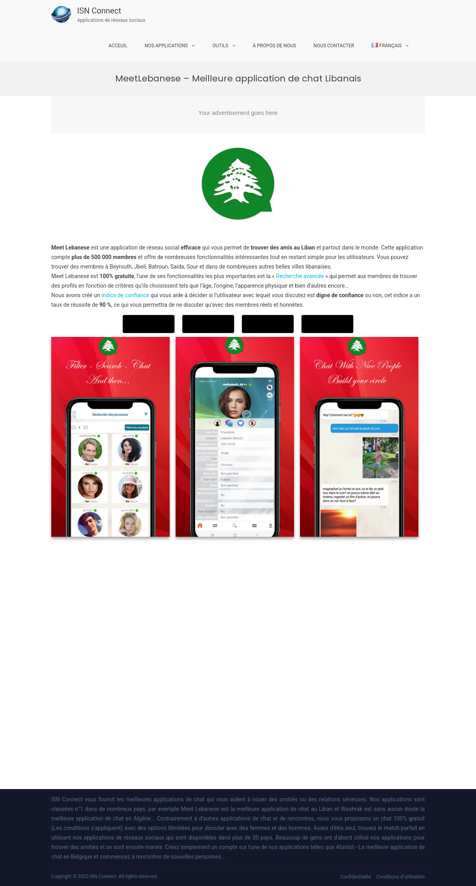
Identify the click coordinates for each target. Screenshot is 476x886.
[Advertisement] (238, 115)
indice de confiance (125, 295)
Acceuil (118, 45)
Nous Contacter (333, 45)
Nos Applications (166, 45)
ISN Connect (99, 10)
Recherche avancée (300, 276)
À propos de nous (274, 45)
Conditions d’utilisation (400, 877)
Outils (220, 45)
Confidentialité (355, 877)
